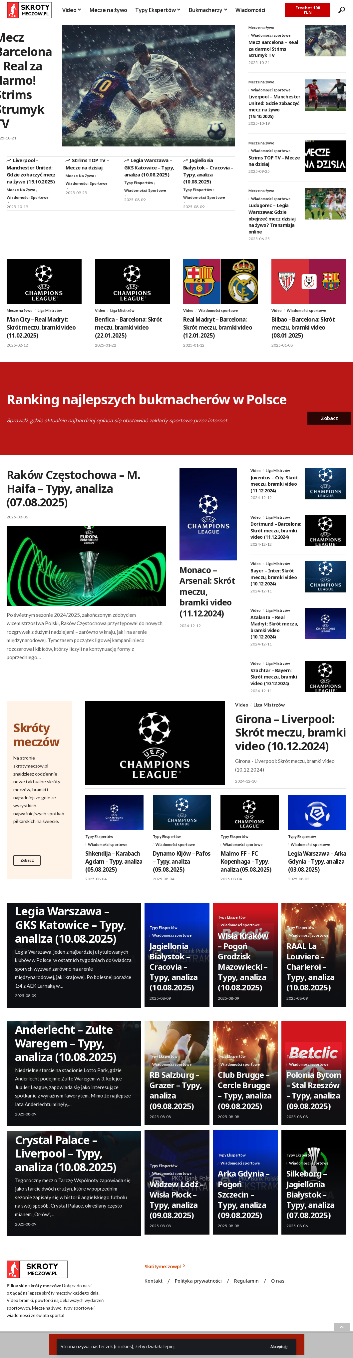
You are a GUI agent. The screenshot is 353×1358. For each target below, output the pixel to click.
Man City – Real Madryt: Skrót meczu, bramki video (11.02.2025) (41, 332)
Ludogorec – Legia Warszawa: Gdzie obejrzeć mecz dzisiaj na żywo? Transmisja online (271, 222)
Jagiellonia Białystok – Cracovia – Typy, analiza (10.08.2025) (208, 170)
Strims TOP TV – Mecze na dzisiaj (87, 163)
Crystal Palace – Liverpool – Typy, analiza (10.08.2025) (65, 1161)
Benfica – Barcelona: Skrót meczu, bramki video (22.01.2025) (128, 332)
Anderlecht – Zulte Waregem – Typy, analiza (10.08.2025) (65, 1051)
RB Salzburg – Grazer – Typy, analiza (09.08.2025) (176, 1098)
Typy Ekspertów (140, 182)
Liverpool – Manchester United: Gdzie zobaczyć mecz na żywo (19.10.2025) (31, 170)
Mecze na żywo (22, 189)
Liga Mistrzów (52, 314)
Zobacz (27, 868)
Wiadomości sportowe (19, 201)
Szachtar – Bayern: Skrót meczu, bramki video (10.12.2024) (273, 684)
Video (100, 314)
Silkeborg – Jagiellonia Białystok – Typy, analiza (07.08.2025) (310, 1202)
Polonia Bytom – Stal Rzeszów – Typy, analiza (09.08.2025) (313, 1098)
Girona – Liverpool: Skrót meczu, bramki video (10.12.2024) (290, 739)
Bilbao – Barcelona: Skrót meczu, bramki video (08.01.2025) (303, 332)
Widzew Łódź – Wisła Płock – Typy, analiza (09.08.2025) (177, 1208)
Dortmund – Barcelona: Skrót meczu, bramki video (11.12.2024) (275, 536)
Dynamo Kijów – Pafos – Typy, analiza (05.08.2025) (181, 869)
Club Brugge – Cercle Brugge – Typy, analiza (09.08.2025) (244, 1098)
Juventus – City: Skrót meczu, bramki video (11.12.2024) (274, 489)
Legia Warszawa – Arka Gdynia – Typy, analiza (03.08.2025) (317, 869)
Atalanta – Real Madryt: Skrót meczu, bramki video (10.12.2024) (274, 633)
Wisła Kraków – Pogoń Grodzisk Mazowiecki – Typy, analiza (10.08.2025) (243, 969)
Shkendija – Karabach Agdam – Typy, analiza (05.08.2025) (114, 869)
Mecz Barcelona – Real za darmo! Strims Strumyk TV (273, 49)
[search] (341, 10)
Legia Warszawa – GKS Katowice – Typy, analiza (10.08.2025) (149, 166)
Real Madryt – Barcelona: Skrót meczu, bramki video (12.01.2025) (217, 332)
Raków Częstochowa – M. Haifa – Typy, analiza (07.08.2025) (73, 493)
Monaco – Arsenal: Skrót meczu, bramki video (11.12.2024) (207, 595)
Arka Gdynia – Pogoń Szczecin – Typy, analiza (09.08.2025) (243, 1202)
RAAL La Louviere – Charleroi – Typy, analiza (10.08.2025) (310, 974)
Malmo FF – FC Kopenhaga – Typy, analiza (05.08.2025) (245, 869)
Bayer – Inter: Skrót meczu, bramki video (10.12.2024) (273, 583)
